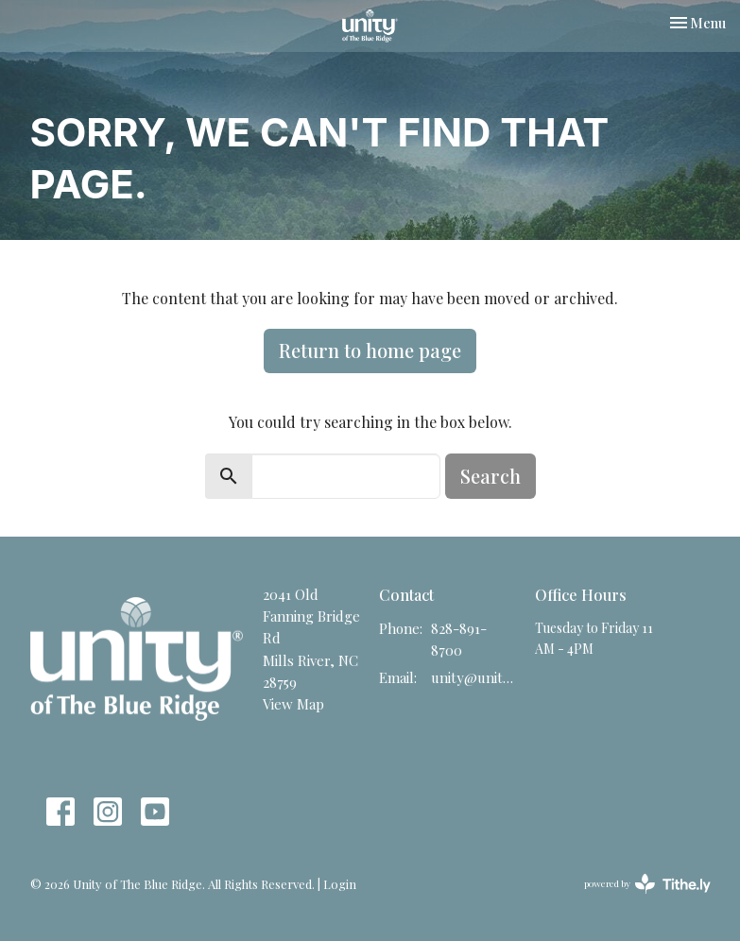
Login (339, 884)
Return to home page (370, 350)
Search (490, 475)
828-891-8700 (459, 639)
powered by (647, 884)
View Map (293, 703)
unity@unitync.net (473, 677)
